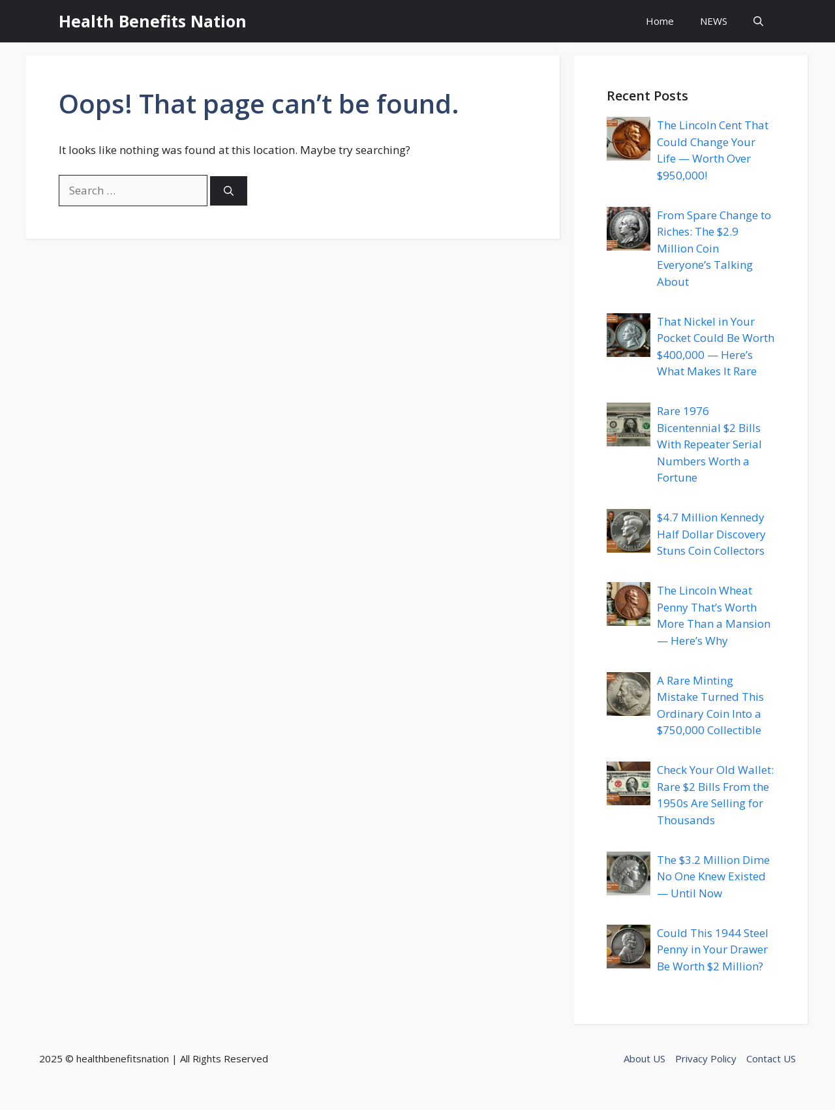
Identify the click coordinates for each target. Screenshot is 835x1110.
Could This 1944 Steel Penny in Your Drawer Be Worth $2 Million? (712, 949)
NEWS (713, 20)
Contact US (771, 1058)
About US (644, 1058)
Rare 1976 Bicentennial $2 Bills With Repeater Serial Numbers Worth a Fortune (709, 444)
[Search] (228, 191)
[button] (758, 21)
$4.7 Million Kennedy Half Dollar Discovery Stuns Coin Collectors (711, 534)
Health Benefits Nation (153, 21)
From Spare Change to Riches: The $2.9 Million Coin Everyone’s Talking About (714, 248)
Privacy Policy (705, 1058)
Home (660, 20)
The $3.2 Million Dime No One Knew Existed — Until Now (713, 876)
